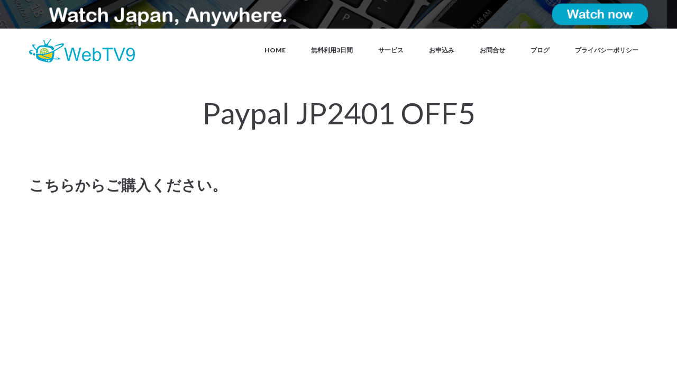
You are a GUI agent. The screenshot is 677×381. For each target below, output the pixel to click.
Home (275, 50)
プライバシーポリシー (606, 50)
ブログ (540, 50)
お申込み (441, 50)
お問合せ (492, 50)
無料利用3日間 (332, 50)
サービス (391, 50)
